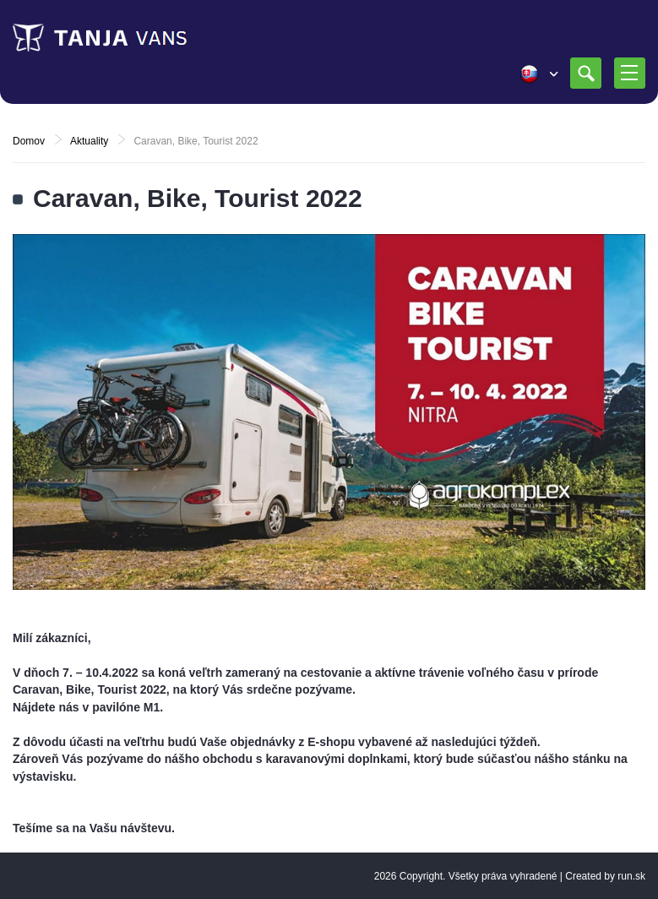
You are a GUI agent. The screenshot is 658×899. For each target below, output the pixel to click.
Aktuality (89, 141)
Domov (29, 141)
